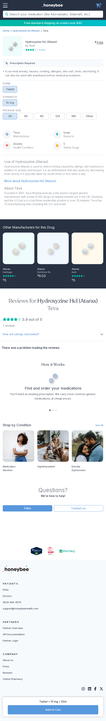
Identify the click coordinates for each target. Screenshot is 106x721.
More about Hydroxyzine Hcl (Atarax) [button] (30, 181)
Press (6, 666)
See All (99, 425)
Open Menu (5, 5)
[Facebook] (95, 689)
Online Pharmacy (13, 678)
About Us (8, 660)
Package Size (12, 110)
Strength (10, 97)
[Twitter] (101, 689)
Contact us (78, 508)
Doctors (7, 595)
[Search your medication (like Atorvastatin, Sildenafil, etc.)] (56, 14)
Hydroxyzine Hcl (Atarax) (26, 30)
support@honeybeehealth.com (20, 608)
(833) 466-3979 (12, 602)
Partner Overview (13, 628)
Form (6, 83)
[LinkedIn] (89, 689)
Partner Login (10, 640)
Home (6, 30)
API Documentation (14, 634)
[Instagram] (83, 689)
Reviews (7, 672)
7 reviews (41, 50)
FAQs (27, 508)
